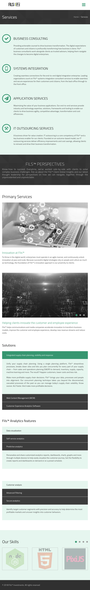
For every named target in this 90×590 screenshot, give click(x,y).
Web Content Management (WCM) (20, 397)
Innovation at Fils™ (13, 252)
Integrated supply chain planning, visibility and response (29, 355)
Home (76, 16)
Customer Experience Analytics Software (23, 405)
